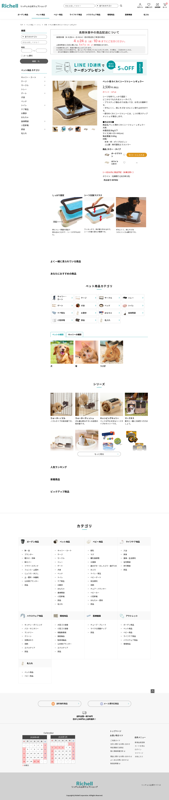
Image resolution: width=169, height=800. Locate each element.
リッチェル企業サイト (151, 785)
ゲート (24, 93)
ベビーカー (94, 592)
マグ (92, 554)
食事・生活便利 (129, 558)
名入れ (146, 14)
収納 (92, 585)
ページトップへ (152, 691)
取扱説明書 (115, 763)
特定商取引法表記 (116, 747)
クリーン (28, 636)
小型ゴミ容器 (63, 628)
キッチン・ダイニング (33, 624)
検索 (121, 6)
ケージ (24, 81)
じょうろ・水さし (32, 573)
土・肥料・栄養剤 (32, 577)
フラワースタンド (31, 566)
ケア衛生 (25, 109)
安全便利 (94, 581)
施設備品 (61, 636)
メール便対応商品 (109, 703)
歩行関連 (127, 566)
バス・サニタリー (32, 628)
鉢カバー (28, 562)
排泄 (125, 554)
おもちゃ (25, 117)
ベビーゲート (95, 577)
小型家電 (25, 125)
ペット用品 (40, 14)
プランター (29, 554)
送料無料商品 (60, 704)
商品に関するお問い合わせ (121, 756)
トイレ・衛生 (95, 573)
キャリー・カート (28, 77)
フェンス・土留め (32, 569)
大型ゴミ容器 (63, 624)
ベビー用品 (58, 14)
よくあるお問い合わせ (119, 760)
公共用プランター (32, 581)
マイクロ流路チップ (98, 628)
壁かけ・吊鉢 (30, 558)
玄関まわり (29, 640)
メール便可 (27, 55)
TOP (21, 25)
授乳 (92, 550)
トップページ (115, 731)
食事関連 (25, 121)
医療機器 (128, 14)
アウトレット (132, 615)
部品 (23, 129)
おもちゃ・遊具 (96, 600)
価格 (23, 47)
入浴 (125, 550)
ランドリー (29, 632)
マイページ (139, 753)
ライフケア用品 (76, 14)
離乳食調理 (94, 558)
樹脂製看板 (62, 632)
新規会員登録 (140, 742)
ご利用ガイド (115, 740)
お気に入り (139, 756)
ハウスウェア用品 (93, 14)
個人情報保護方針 (117, 751)
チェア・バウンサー (98, 588)
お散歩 (24, 113)
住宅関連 (127, 562)
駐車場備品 (62, 640)
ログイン (138, 749)
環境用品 (110, 14)
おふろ (93, 569)
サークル (25, 85)
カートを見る (140, 746)
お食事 (93, 562)
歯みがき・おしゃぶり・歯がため (103, 566)
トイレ (39, 25)
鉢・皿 (27, 550)
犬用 (45, 25)
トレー (24, 89)
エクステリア (30, 647)
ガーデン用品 (23, 14)
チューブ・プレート (98, 624)
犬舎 (23, 97)
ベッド (24, 101)
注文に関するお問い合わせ (120, 744)
